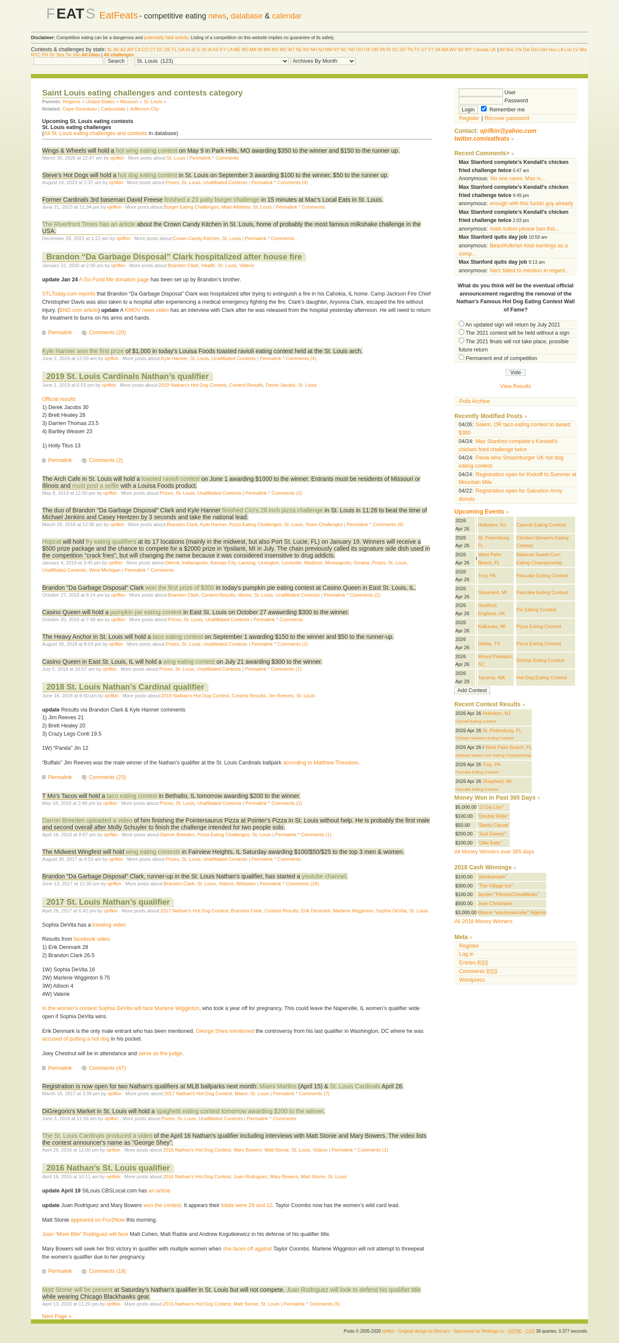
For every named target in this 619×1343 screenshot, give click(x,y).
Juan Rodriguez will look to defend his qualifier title (353, 1289)
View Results (515, 386)
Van (76, 54)
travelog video (109, 925)
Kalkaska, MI (492, 626)
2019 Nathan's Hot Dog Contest (193, 385)
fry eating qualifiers (111, 541)
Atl (502, 49)
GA (181, 49)
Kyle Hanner (174, 358)
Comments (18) (107, 1271)
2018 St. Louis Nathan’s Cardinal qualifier (125, 686)
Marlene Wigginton (353, 910)
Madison (313, 562)
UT (424, 49)
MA (253, 49)
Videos (246, 265)
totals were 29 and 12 (246, 1205)
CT (153, 49)
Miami (241, 1093)
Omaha (361, 562)
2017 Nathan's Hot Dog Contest (194, 910)
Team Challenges (324, 524)
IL (198, 49)
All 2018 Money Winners (483, 921)
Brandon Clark (183, 265)
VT (431, 49)
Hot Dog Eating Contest (541, 677)
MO (283, 49)
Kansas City (223, 562)
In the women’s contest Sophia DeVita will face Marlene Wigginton (120, 1008)
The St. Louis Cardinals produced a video (97, 1135)
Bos (510, 49)
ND (351, 49)
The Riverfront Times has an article (88, 224)
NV (306, 49)
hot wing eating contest (146, 150)
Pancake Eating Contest (542, 575)
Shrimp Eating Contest (540, 660)
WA (444, 49)
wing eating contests (154, 851)
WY (468, 49)
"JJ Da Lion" (491, 807)
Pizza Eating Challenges (255, 524)
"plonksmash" (492, 876)
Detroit (172, 562)
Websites (246, 883)
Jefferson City (144, 108)
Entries (473, 963)
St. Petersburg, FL (502, 730)
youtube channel (324, 876)
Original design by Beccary (424, 1331)
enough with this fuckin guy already (531, 203)
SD (402, 49)
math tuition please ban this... (524, 229)
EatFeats (118, 15)
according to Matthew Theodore (320, 763)
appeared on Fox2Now (97, 1220)
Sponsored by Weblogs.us (479, 1331)
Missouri (129, 101)
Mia (583, 49)
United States (100, 101)
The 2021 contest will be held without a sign (517, 333)
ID (193, 49)
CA (138, 49)
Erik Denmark (316, 910)
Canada (480, 49)
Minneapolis (338, 562)
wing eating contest (189, 661)
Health (208, 265)
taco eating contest (178, 636)
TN (410, 49)
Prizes (172, 182)
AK (116, 49)
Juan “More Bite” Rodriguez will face (85, 1234)
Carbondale (113, 108)
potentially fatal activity (166, 37)
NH (314, 49)
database (247, 16)
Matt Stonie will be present (77, 1289)
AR (130, 49)
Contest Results (246, 385)
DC (160, 49)
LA (229, 49)
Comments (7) (314, 1093)
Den (535, 49)
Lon (568, 49)
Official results (59, 399)
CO (145, 49)
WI (460, 49)
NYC (35, 54)
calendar (287, 16)
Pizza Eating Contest (538, 626)
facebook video (92, 939)
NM (328, 49)
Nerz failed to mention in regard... (529, 271)
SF (52, 54)
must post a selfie (95, 485)
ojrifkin (117, 157)
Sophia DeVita (391, 910)
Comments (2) (106, 460)
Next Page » (57, 1316)
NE (299, 49)
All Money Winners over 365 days (494, 852)
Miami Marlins (278, 1086)
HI (188, 49)
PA (382, 49)
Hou (553, 49)
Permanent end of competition (501, 358)
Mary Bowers (247, 1149)
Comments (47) (107, 1068)
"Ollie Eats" (490, 842)
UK (493, 49)
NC (344, 49)
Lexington (268, 562)
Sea (60, 54)
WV (453, 49)
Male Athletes (235, 206)
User (487, 92)
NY (336, 49)
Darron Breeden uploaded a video (87, 820)
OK (367, 49)
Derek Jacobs (280, 385)
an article (160, 1191)
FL (174, 49)
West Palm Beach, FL (508, 747)
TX (417, 49)
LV (575, 49)
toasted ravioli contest (170, 478)
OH (359, 49)
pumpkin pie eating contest (145, 612)
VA (438, 49)
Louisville (291, 562)
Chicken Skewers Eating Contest (484, 738)
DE (168, 49)
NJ (321, 49)
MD (245, 49)
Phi (45, 54)
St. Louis (153, 101)
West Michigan (104, 570)
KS (216, 49)
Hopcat (51, 541)
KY (223, 49)
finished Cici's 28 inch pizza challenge (273, 510)
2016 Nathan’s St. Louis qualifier (108, 1167)
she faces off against (247, 1249)
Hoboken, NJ (492, 524)
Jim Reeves (281, 695)
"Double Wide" (493, 816)
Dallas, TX (489, 643)
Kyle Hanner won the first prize (83, 351)
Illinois (244, 595)
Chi (518, 49)
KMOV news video (147, 310)
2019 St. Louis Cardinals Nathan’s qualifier (127, 376)
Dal (526, 49)
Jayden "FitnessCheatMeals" (508, 894)
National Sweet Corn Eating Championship (493, 755)
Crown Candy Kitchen (196, 238)
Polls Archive (474, 401)
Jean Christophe (495, 903)
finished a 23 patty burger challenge (212, 199)
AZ (123, 49)
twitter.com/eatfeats (481, 139)
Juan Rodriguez (250, 1176)
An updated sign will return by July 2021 (513, 325)
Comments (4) (292, 182)
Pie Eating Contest (536, 609)
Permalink (200, 157)
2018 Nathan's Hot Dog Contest (195, 695)
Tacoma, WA (491, 677)
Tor (68, 54)
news (217, 16)
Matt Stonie (276, 1149)
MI (260, 49)
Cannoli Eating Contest (541, 524)
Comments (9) (388, 524)
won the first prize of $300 (179, 587)
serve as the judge (160, 1053)
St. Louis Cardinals (355, 1086)
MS (275, 49)
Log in (466, 954)
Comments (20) (107, 333)
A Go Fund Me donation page (114, 280)
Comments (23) (107, 777)
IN (204, 49)
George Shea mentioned (225, 1031)
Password (493, 101)
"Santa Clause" (494, 825)
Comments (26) (302, 883)
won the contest (162, 1205)
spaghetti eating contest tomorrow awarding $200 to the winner (239, 1111)
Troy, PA (487, 575)
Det (543, 49)
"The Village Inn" (495, 885)
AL (109, 49)
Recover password (507, 118)
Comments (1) (292, 644)
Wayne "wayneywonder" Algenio (512, 912)
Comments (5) (325, 1303)
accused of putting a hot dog (76, 1039)
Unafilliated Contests (225, 182)
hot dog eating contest (148, 175)
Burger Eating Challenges (191, 206)
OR (375, 49)
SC (395, 49)
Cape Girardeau (79, 108)
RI (388, 49)
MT (291, 49)
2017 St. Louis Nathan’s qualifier (108, 901)
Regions (71, 101)
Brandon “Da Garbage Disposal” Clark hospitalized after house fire (174, 256)
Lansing (247, 562)
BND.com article (78, 310)
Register (469, 118)
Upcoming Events (479, 511)
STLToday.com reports (68, 294)
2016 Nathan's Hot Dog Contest (197, 1149)
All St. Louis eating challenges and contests (95, 133)
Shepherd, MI (492, 592)
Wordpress (472, 980)
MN (267, 49)
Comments (227, 157)
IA (209, 49)
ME (236, 49)
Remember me (503, 110)
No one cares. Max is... (517, 179)
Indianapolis (195, 562)
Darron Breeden (177, 834)
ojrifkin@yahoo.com (508, 131)
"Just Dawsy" (492, 833)
